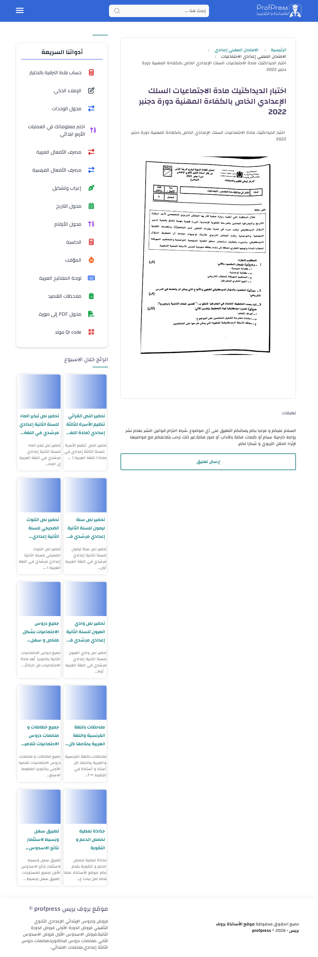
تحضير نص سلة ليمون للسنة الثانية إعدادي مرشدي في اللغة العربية (85, 528)
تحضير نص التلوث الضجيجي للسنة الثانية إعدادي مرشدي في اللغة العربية (41, 528)
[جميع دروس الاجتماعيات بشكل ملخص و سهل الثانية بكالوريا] (39, 599)
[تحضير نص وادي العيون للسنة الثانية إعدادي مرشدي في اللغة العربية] (85, 599)
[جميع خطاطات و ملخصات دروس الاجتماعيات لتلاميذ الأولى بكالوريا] (39, 703)
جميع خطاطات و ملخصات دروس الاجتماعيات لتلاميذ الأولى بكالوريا (40, 735)
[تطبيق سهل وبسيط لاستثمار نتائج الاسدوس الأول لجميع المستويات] (39, 807)
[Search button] (117, 11)
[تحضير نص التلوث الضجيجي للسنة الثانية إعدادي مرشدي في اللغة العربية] (39, 495)
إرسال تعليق (208, 462)
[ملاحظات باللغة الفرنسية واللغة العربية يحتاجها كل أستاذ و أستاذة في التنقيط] (85, 703)
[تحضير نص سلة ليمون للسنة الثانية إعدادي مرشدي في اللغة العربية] (85, 495)
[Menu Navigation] (20, 11)
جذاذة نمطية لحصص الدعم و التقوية (90, 839)
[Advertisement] (208, 526)
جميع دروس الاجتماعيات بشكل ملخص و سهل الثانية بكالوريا (40, 631)
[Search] (159, 11)
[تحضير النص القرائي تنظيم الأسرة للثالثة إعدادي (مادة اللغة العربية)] (85, 391)
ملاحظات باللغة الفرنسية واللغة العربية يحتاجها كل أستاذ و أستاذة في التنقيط (86, 735)
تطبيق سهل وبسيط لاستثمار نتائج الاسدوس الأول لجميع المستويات (43, 839)
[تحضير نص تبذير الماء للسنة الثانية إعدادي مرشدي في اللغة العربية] (39, 391)
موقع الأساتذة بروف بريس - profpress (257, 927)
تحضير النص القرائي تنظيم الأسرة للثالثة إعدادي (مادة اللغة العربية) (85, 424)
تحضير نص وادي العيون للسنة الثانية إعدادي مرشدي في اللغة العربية (85, 631)
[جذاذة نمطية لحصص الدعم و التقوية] (85, 807)
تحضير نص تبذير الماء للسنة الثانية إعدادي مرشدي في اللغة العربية (39, 424)
